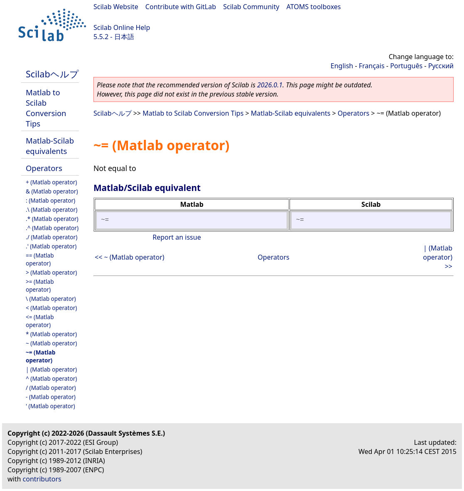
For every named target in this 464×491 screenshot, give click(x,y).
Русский (441, 65)
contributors (42, 479)
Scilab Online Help (121, 27)
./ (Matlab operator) (51, 237)
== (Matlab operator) (40, 259)
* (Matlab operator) (51, 334)
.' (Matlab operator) (51, 246)
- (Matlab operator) (51, 397)
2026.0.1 (269, 84)
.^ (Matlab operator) (52, 228)
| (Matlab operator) (51, 369)
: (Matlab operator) (50, 200)
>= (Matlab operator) (40, 285)
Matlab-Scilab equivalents (50, 145)
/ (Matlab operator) (51, 388)
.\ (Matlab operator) (51, 209)
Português (406, 65)
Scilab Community (251, 6)
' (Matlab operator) (50, 406)
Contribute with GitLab (180, 6)
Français (372, 65)
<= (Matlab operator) (40, 321)
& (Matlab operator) (52, 191)
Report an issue (176, 237)
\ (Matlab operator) (51, 299)
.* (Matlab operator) (52, 219)
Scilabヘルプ (52, 74)
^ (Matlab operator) (51, 378)
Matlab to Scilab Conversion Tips (46, 108)
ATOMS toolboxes (314, 6)
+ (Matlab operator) (51, 182)
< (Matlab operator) (51, 308)
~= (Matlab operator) (40, 356)
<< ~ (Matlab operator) (129, 257)
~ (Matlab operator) (51, 343)
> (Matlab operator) (51, 272)
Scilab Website (115, 6)
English (342, 65)
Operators (44, 168)
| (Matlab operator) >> (437, 257)
